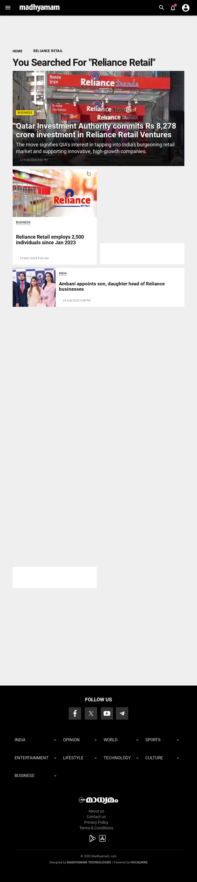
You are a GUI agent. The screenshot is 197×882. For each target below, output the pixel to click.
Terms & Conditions (96, 828)
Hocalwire (139, 862)
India (63, 273)
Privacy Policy (96, 822)
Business (25, 113)
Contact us (96, 816)
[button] (7, 7)
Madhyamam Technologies (89, 862)
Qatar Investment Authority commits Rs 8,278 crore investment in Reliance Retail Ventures (96, 130)
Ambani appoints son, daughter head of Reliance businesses (112, 286)
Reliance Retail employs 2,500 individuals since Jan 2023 (50, 239)
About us (96, 811)
